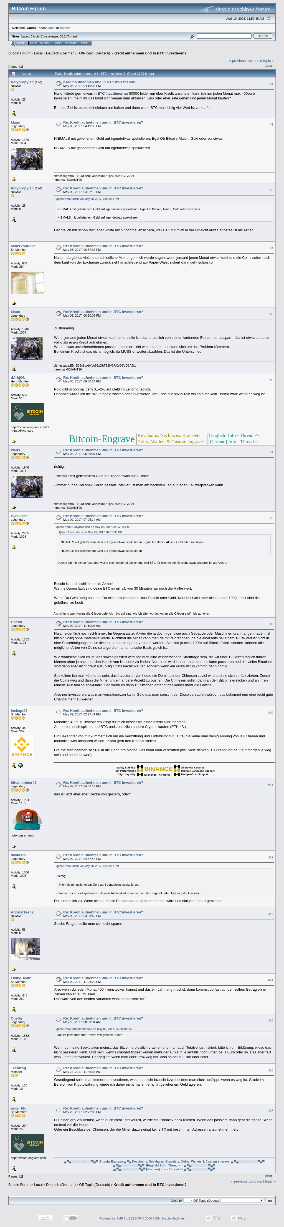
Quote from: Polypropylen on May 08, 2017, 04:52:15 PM (93, 527)
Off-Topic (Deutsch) (94, 53)
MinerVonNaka (23, 246)
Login (58, 43)
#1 (271, 84)
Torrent (72, 36)
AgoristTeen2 (22, 912)
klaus (15, 122)
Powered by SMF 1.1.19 (116, 1218)
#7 (271, 452)
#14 (270, 980)
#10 (270, 712)
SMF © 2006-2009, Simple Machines (160, 1218)
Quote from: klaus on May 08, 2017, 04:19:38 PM (87, 199)
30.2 (62, 36)
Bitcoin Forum (19, 53)
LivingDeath (21, 978)
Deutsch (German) (61, 53)
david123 (18, 855)
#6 (271, 380)
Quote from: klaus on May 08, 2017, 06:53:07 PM (87, 866)
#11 (270, 785)
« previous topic (241, 61)
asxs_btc (18, 1108)
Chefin (16, 622)
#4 (271, 248)
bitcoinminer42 (23, 782)
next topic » (264, 61)
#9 (271, 624)
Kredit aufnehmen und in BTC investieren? (150, 53)
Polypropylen (22, 82)
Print (268, 66)
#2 (271, 124)
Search (45, 43)
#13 (270, 914)
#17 (270, 1110)
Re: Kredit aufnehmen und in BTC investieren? (103, 122)
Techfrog (18, 1068)
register (65, 27)
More (84, 43)
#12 (270, 857)
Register (71, 43)
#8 (271, 518)
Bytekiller (19, 516)
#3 (271, 190)
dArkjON (18, 377)
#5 (271, 314)
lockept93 (19, 710)
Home (21, 43)
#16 (270, 1070)
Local (38, 53)
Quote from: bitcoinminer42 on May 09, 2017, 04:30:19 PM (93, 1029)
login (52, 27)
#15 (270, 1020)
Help (33, 43)
